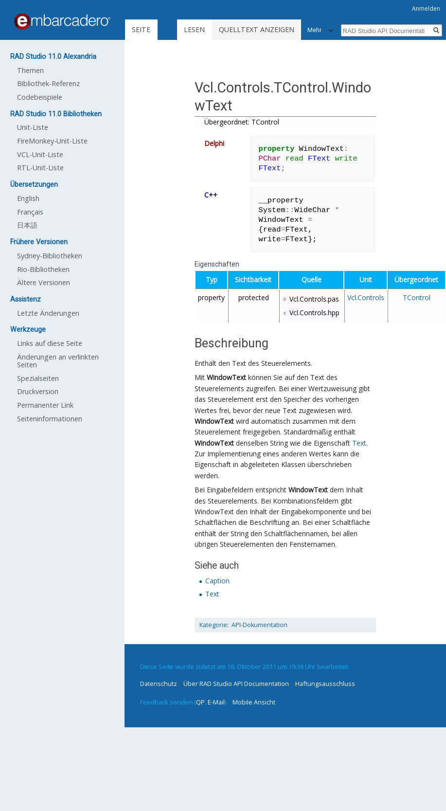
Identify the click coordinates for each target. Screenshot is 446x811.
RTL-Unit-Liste (40, 167)
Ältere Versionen (43, 282)
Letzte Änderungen (48, 313)
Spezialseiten (38, 378)
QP (200, 702)
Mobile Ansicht (253, 702)
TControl (416, 297)
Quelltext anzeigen (256, 29)
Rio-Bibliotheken (43, 269)
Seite (141, 29)
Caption (217, 580)
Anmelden (426, 8)
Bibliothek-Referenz (48, 83)
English (28, 198)
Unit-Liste (32, 127)
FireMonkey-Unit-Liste (52, 140)
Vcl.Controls (365, 297)
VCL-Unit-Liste (40, 154)
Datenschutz (158, 683)
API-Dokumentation (259, 625)
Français (30, 211)
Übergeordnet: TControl (241, 121)
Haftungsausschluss (325, 683)
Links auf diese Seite (49, 343)
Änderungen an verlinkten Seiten (58, 360)
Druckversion (37, 391)
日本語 (27, 225)
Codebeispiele (39, 97)
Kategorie (213, 625)
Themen (30, 70)
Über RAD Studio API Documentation (236, 683)
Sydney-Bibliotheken (49, 255)
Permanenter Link (45, 405)
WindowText (226, 377)
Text (359, 443)
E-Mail (216, 702)
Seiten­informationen (49, 418)
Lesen (194, 29)
